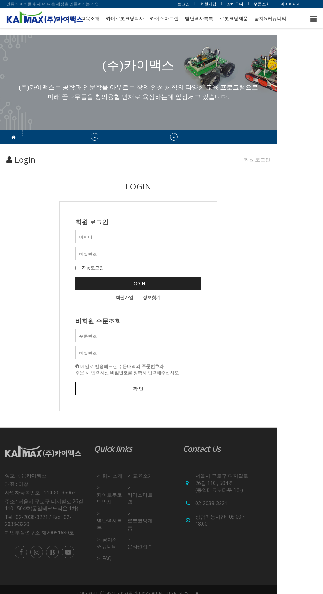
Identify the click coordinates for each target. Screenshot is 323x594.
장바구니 (235, 4)
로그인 (183, 4)
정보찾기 (175, 297)
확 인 (161, 389)
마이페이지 (290, 4)
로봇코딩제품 (234, 18)
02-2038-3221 (242, 496)
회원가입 (208, 4)
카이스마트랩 (164, 18)
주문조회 (262, 4)
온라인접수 (167, 539)
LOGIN (161, 284)
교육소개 (90, 18)
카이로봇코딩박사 (125, 18)
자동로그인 (113, 268)
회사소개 (128, 475)
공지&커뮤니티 (270, 18)
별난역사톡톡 (199, 18)
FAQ (122, 551)
